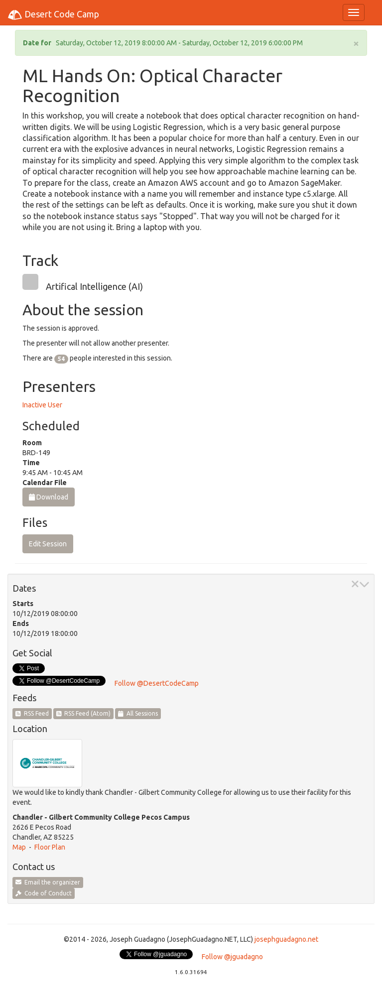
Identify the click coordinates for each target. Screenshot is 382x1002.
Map (19, 847)
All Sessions (138, 713)
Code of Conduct (43, 893)
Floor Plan (49, 847)
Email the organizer (47, 882)
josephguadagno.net (286, 939)
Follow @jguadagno (232, 957)
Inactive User (42, 405)
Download (48, 497)
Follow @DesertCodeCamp (157, 683)
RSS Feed (32, 713)
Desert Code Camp (53, 14)
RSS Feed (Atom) (83, 713)
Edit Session (48, 544)
